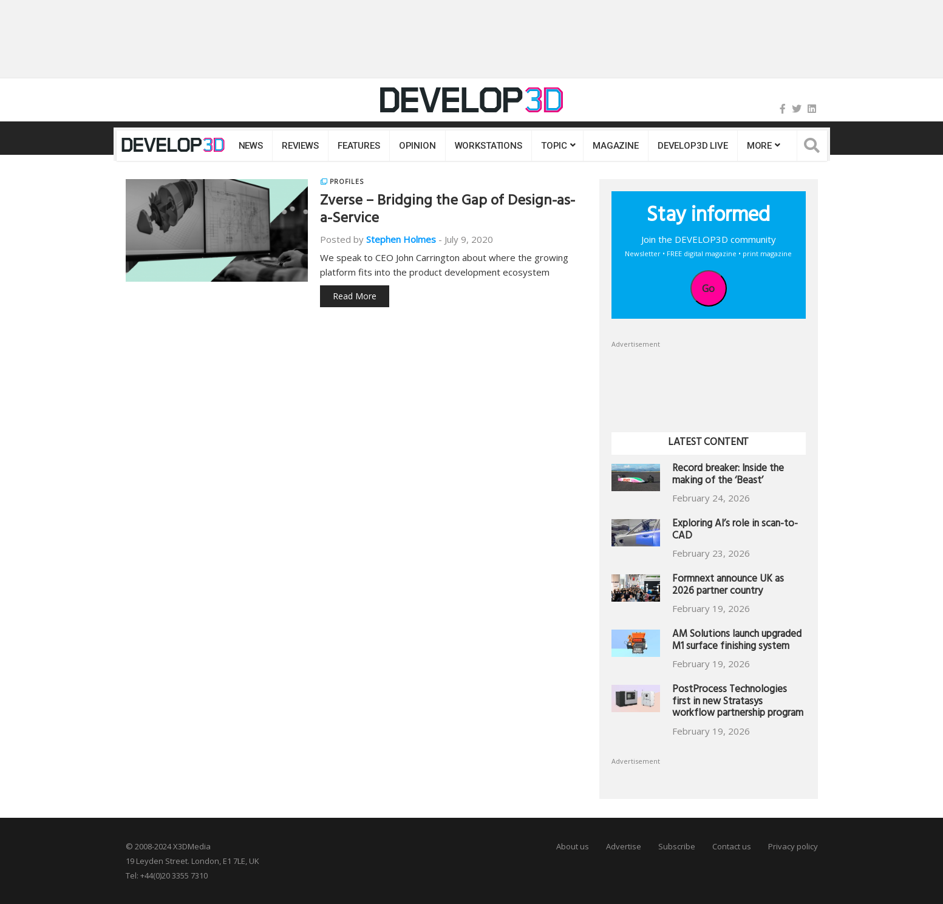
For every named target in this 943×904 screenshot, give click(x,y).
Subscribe (676, 846)
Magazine (616, 145)
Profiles (347, 181)
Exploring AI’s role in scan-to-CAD (735, 530)
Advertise (623, 846)
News (251, 145)
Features (359, 145)
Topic (554, 145)
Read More (354, 296)
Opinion (417, 145)
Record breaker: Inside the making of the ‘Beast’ (728, 475)
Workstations (488, 145)
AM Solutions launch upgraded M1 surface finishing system (737, 641)
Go (708, 288)
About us (572, 846)
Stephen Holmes (401, 239)
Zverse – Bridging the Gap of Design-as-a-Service (447, 211)
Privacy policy (793, 846)
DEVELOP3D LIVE (693, 145)
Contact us (731, 846)
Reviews (300, 145)
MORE (759, 145)
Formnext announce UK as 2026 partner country (728, 586)
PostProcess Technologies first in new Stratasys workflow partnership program (737, 702)
